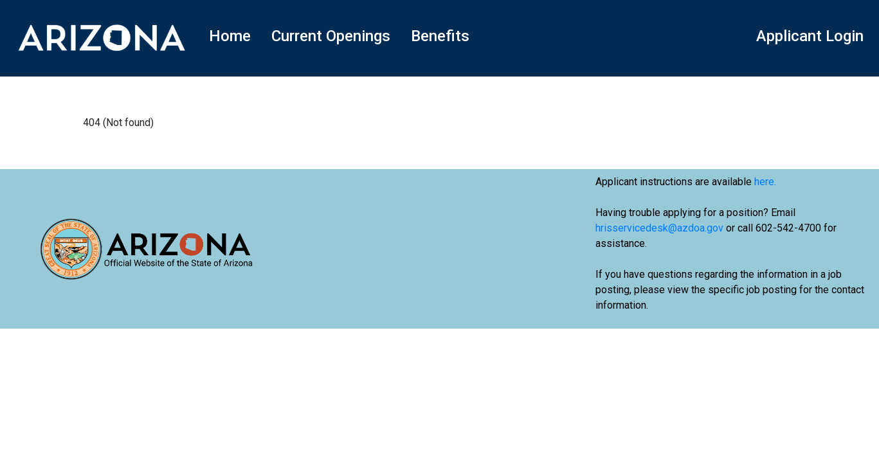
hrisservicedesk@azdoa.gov (659, 228)
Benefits (440, 36)
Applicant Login (810, 36)
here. (765, 182)
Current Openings (330, 36)
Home (230, 36)
